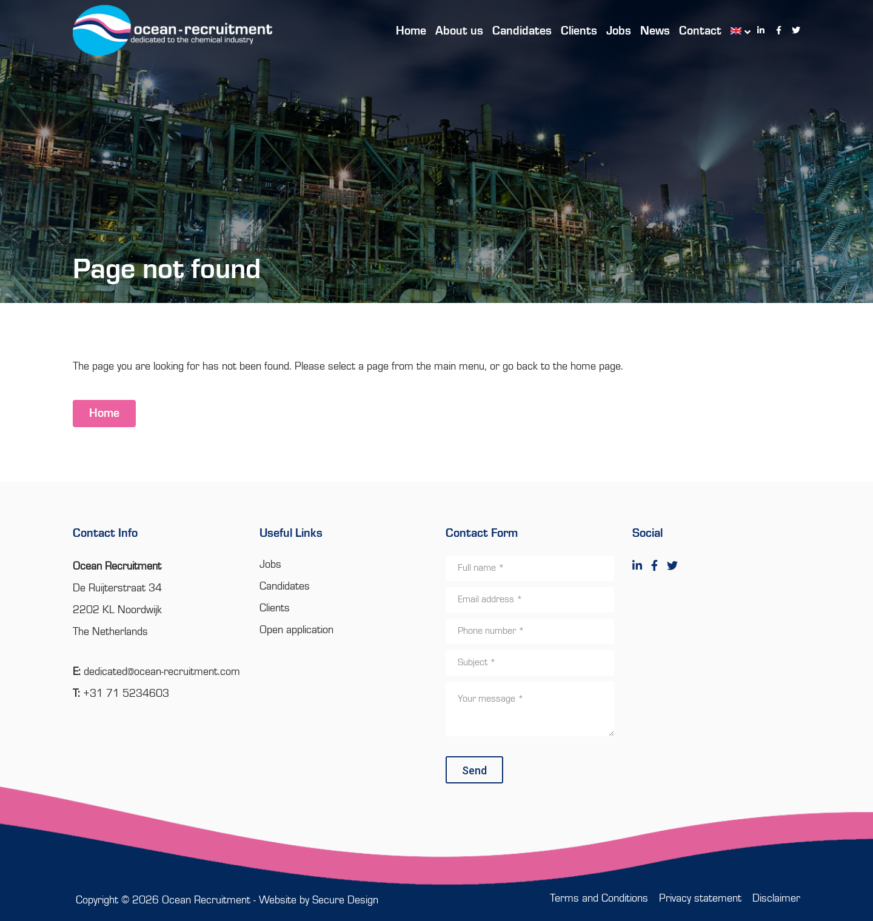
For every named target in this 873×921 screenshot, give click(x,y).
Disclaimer (776, 898)
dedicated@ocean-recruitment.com (162, 672)
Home (104, 414)
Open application (296, 630)
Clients (274, 608)
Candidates (284, 586)
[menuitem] (734, 30)
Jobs (270, 564)
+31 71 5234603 (126, 693)
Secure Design (345, 900)
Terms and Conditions (599, 898)
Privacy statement (700, 898)
